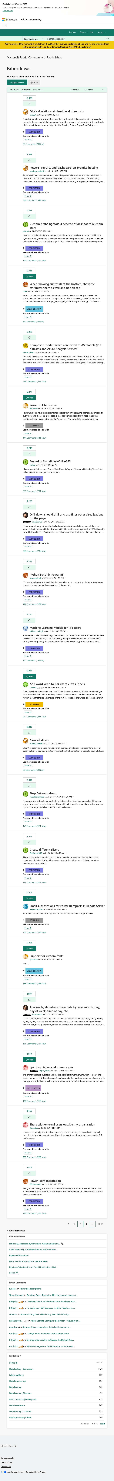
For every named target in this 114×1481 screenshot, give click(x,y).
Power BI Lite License (43, 405)
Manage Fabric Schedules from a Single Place (48, 1333)
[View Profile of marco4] (33, 115)
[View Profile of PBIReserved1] (35, 1184)
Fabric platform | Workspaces (22, 1399)
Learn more (8, 10)
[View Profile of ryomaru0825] (15, 1320)
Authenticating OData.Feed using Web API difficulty (44, 1314)
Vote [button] (30, 276)
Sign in (83, 32)
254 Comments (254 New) (34, 932)
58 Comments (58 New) (33, 321)
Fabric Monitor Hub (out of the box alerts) (28, 1261)
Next (102, 1423)
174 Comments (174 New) (34, 1213)
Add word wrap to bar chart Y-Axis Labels (57, 684)
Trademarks (6, 1466)
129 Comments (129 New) (34, 882)
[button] (17, 82)
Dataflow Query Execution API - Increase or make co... (52, 1295)
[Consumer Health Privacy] (35, 1472)
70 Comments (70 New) (33, 144)
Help (91, 32)
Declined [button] (34, 425)
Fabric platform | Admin (20, 1417)
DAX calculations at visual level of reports (57, 111)
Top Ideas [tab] (25, 89)
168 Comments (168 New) (34, 1101)
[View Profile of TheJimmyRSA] (36, 853)
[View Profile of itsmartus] (34, 1128)
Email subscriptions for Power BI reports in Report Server (67, 906)
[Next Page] (106, 1222)
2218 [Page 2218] (100, 1224)
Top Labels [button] (14, 1355)
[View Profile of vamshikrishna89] (37, 797)
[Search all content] (78, 38)
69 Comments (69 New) (33, 769)
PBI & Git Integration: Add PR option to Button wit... (51, 1346)
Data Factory (15, 1387)
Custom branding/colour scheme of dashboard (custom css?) (66, 226)
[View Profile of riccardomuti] (37, 522)
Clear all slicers (39, 740)
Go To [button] (100, 32)
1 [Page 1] (68, 1224)
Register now (85, 46)
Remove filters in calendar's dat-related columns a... (47, 1327)
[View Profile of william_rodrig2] (36, 631)
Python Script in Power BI (46, 574)
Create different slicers (44, 849)
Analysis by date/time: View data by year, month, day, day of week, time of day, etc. (65, 1009)
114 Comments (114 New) (34, 1043)
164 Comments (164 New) (34, 260)
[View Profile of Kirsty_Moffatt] (36, 743)
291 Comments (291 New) (34, 491)
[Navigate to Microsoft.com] (9, 19)
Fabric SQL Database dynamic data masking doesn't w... (35, 1243)
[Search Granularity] (33, 38)
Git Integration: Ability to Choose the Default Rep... (50, 1339)
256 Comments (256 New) (34, 381)
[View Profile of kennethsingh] (35, 578)
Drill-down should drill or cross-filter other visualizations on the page (66, 516)
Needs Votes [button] (33, 1088)
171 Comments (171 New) (34, 826)
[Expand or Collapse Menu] (4, 26)
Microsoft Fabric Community (25, 57)
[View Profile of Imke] (25, 291)
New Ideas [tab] (37, 89)
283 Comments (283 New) (34, 1157)
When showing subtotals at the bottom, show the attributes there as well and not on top (62, 286)
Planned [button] (34, 704)
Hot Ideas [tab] (14, 89)
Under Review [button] (34, 308)
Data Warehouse (17, 1405)
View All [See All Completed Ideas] (13, 1272)
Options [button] (33, 82)
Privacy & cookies (8, 1458)
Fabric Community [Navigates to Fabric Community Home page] (31, 19)
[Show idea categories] (78, 89)
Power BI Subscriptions (30, 1288)
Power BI (28, 139)
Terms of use (6, 1462)
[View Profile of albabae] (13, 1314)
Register (72, 32)
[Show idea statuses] (96, 89)
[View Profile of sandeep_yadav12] (37, 171)
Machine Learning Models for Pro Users (55, 627)
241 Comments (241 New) (34, 716)
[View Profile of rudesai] (12, 1288)
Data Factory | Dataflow (20, 1411)
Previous (84, 1423)
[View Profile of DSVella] (33, 687)
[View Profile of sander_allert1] (29, 352)
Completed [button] (34, 131)
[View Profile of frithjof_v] (13, 1301)
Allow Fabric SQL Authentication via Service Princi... (33, 1249)
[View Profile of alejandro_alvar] (36, 909)
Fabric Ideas (54, 57)
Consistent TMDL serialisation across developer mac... (51, 1301)
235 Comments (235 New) (34, 551)
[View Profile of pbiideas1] (34, 408)
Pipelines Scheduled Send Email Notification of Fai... (33, 1267)
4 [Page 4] (86, 1224)
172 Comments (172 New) (34, 604)
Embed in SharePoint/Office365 (50, 461)
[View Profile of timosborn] (14, 1327)
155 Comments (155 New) (34, 983)
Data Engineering (17, 1381)
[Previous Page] (64, 1222)
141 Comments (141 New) (34, 437)
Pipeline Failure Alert (19, 1255)
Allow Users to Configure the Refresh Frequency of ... (55, 1320)
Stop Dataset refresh (43, 793)
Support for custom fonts (46, 956)
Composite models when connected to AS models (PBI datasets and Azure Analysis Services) (65, 347)
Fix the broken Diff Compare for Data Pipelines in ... (51, 1307)
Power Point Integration (45, 1180)
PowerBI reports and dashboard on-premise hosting (64, 167)
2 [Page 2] (74, 1224)
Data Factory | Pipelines (20, 1393)
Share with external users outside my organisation (62, 1124)
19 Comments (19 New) (33, 660)
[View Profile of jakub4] (26, 231)
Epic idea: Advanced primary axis (51, 1067)
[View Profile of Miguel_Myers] (44, 1070)
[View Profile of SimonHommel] (16, 1295)
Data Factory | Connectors (21, 1369)
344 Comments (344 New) (34, 200)
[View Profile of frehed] (32, 465)
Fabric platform (16, 1375)
